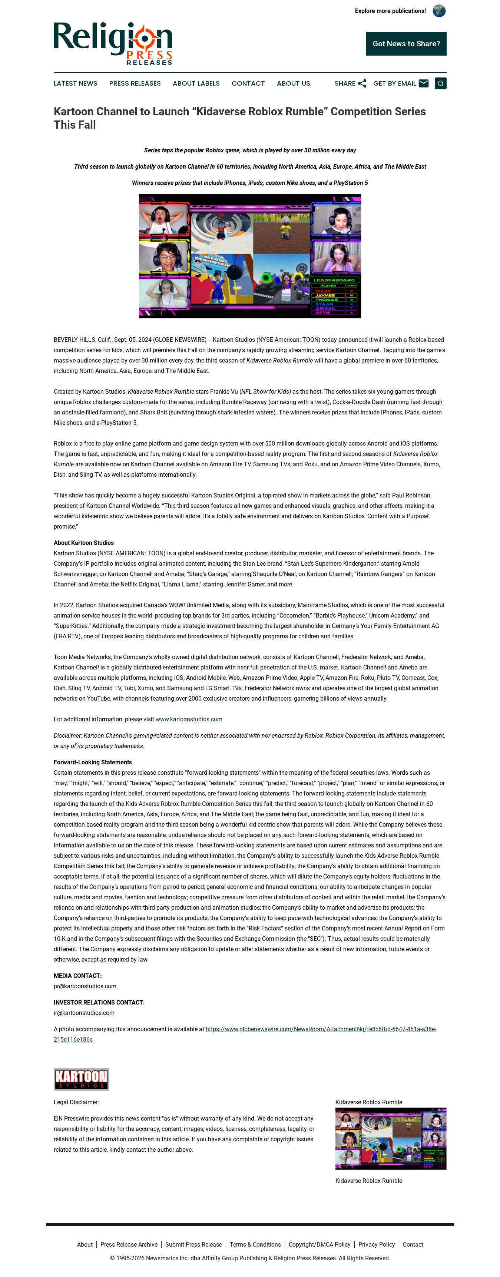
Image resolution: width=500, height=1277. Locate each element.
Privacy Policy (376, 1244)
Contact (248, 83)
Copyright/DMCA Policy (320, 1244)
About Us (293, 83)
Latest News (75, 83)
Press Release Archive (129, 1244)
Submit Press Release (193, 1244)
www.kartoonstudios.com (189, 719)
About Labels (196, 83)
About (85, 1244)
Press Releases (135, 83)
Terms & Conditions (255, 1244)
